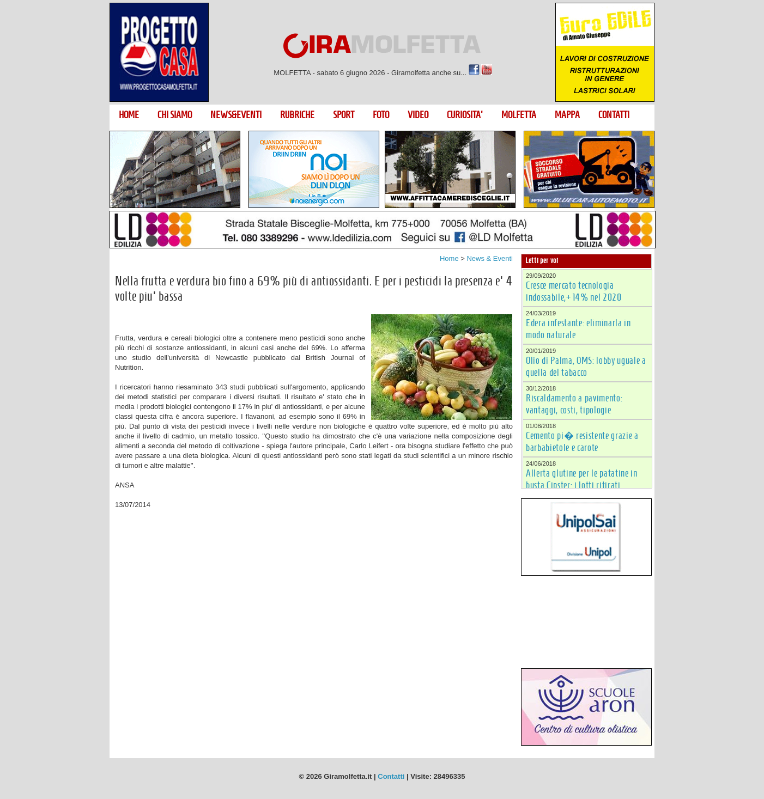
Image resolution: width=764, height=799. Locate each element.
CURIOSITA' (465, 114)
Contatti (391, 776)
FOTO (381, 114)
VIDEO (418, 114)
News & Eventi (489, 258)
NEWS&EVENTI (236, 114)
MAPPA (567, 114)
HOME (129, 114)
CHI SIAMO (174, 114)
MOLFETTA (518, 114)
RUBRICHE (297, 114)
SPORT (343, 114)
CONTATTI (613, 114)
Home (449, 258)
